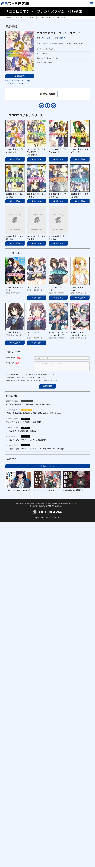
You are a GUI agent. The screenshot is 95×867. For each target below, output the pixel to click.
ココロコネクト (29, 17)
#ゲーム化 (23, 83)
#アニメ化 (26, 81)
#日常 (18, 81)
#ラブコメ (9, 81)
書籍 (17, 17)
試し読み (20, 76)
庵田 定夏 (46, 38)
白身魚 (62, 38)
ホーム (9, 17)
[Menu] (91, 3)
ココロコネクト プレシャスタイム (52, 17)
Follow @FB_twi (47, 466)
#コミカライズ (10, 83)
